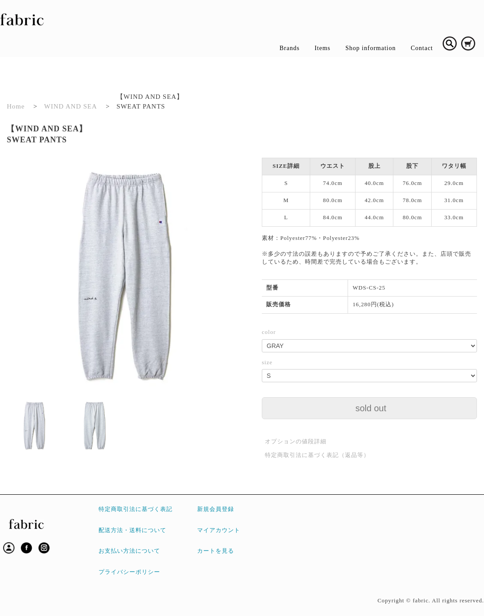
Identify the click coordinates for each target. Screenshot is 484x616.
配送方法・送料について (132, 530)
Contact (422, 48)
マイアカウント (218, 530)
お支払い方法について (129, 551)
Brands (289, 48)
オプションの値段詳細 (295, 441)
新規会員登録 (215, 509)
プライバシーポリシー (129, 572)
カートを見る (215, 551)
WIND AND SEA (70, 106)
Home (16, 106)
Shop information (370, 48)
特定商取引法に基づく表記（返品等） (317, 455)
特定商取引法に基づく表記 (135, 509)
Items (322, 48)
